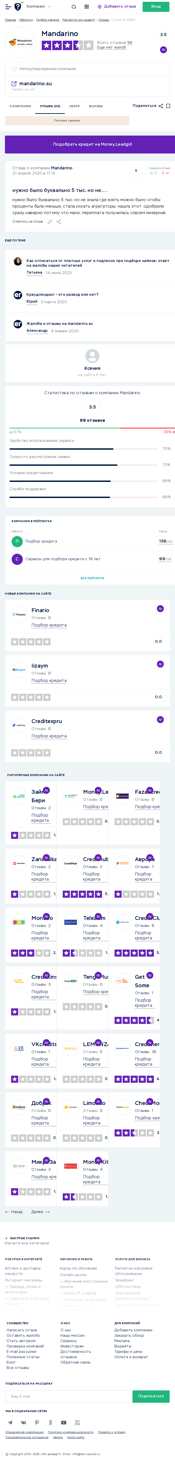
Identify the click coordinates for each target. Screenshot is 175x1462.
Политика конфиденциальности (71, 1432)
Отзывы (39, 808)
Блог (11, 1362)
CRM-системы (128, 1287)
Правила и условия (111, 1432)
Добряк (41, 1103)
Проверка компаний (25, 1346)
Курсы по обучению (78, 1268)
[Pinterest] (36, 1422)
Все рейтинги (92, 578)
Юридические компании (137, 1305)
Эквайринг (124, 1280)
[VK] (23, 1422)
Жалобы (96, 106)
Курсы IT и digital (80, 1293)
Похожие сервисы (67, 120)
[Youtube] (63, 1422)
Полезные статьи (23, 1357)
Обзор (74, 106)
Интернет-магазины (23, 1280)
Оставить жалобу (23, 1336)
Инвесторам (72, 1346)
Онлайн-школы (73, 1275)
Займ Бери (38, 796)
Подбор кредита (47, 20)
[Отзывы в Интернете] (20, 6)
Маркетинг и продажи (85, 1300)
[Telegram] (10, 1422)
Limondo (94, 1103)
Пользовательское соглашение (27, 1437)
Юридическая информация (25, 1432)
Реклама (122, 1341)
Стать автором (21, 1341)
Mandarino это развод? (79, 20)
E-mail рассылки (21, 1352)
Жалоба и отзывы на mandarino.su (60, 324)
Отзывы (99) (50, 106)
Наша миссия (72, 1336)
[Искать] (66, 6)
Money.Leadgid (103, 792)
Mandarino (62, 168)
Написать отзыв (22, 1330)
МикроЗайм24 (51, 1162)
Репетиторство (80, 1306)
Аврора (145, 859)
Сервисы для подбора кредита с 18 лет (63, 559)
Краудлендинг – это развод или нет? (63, 295)
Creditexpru (47, 721)
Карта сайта (75, 1437)
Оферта (58, 1437)
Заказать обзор (129, 1336)
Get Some (142, 981)
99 (129, 43)
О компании (20, 106)
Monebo (42, 918)
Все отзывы (18, 1368)
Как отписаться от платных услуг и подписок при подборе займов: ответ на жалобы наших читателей (98, 263)
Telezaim (94, 918)
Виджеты (123, 1346)
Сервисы (69, 1341)
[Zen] (50, 1422)
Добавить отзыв (120, 7)
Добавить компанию (133, 1330)
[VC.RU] (77, 1422)
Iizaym (40, 666)
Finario (40, 610)
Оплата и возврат (131, 1357)
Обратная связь (76, 1362)
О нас (66, 1330)
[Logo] (20, 42)
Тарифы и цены (128, 1352)
